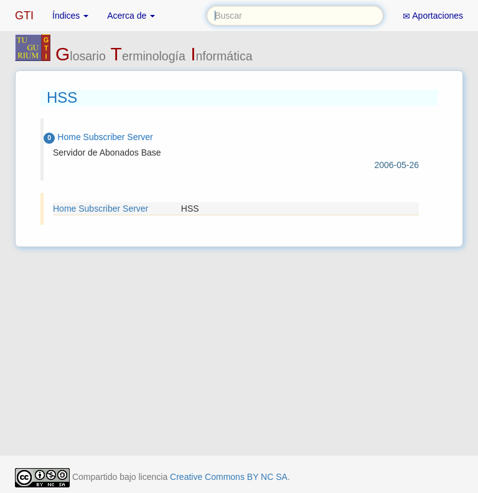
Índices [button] (70, 16)
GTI (24, 15)
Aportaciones (433, 16)
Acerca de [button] (131, 16)
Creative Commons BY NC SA (229, 477)
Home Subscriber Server (100, 209)
